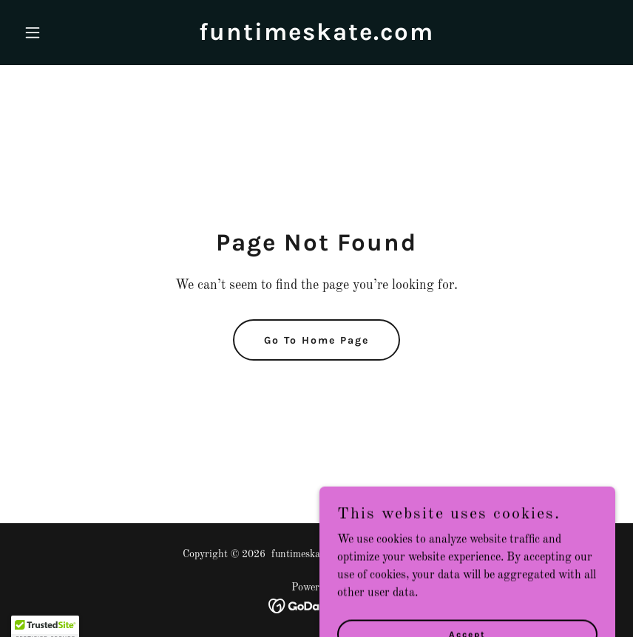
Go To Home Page (316, 340)
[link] (316, 37)
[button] (62, 32)
